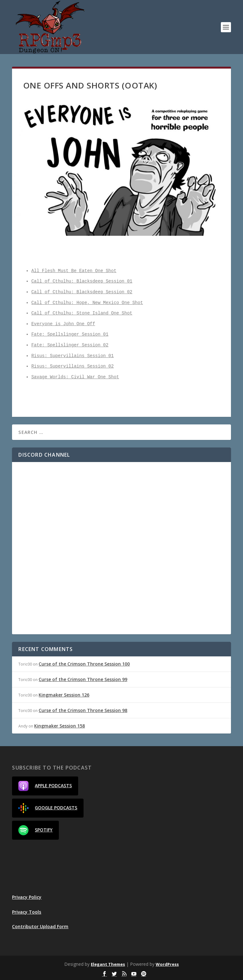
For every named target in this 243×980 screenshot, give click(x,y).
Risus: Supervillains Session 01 (72, 356)
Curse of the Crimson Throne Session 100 (84, 664)
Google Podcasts (47, 808)
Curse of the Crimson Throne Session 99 (83, 679)
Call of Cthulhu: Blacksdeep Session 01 (81, 281)
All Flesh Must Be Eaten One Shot (73, 271)
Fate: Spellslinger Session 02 (70, 345)
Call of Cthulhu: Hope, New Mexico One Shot (87, 303)
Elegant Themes (108, 964)
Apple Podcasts (45, 786)
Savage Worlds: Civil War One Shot (75, 377)
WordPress (167, 964)
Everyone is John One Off (63, 324)
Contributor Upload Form (40, 926)
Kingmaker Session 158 (59, 726)
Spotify (35, 830)
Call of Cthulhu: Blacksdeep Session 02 (81, 292)
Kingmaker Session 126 (64, 695)
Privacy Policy (26, 897)
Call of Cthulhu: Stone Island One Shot (81, 313)
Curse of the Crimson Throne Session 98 (83, 710)
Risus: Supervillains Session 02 (72, 366)
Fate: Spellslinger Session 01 (70, 335)
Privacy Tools (26, 912)
